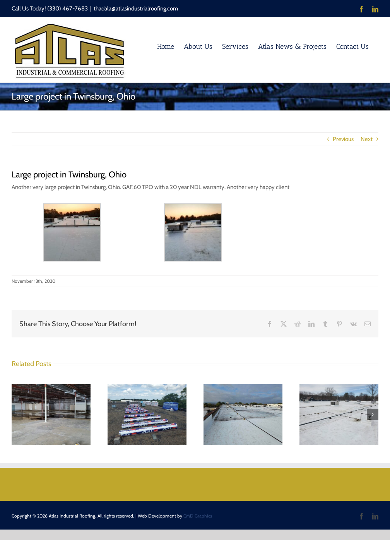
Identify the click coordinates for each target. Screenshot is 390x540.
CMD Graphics (197, 516)
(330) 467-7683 (67, 8)
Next (367, 139)
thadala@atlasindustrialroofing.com (136, 8)
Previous (343, 139)
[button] (17, 414)
